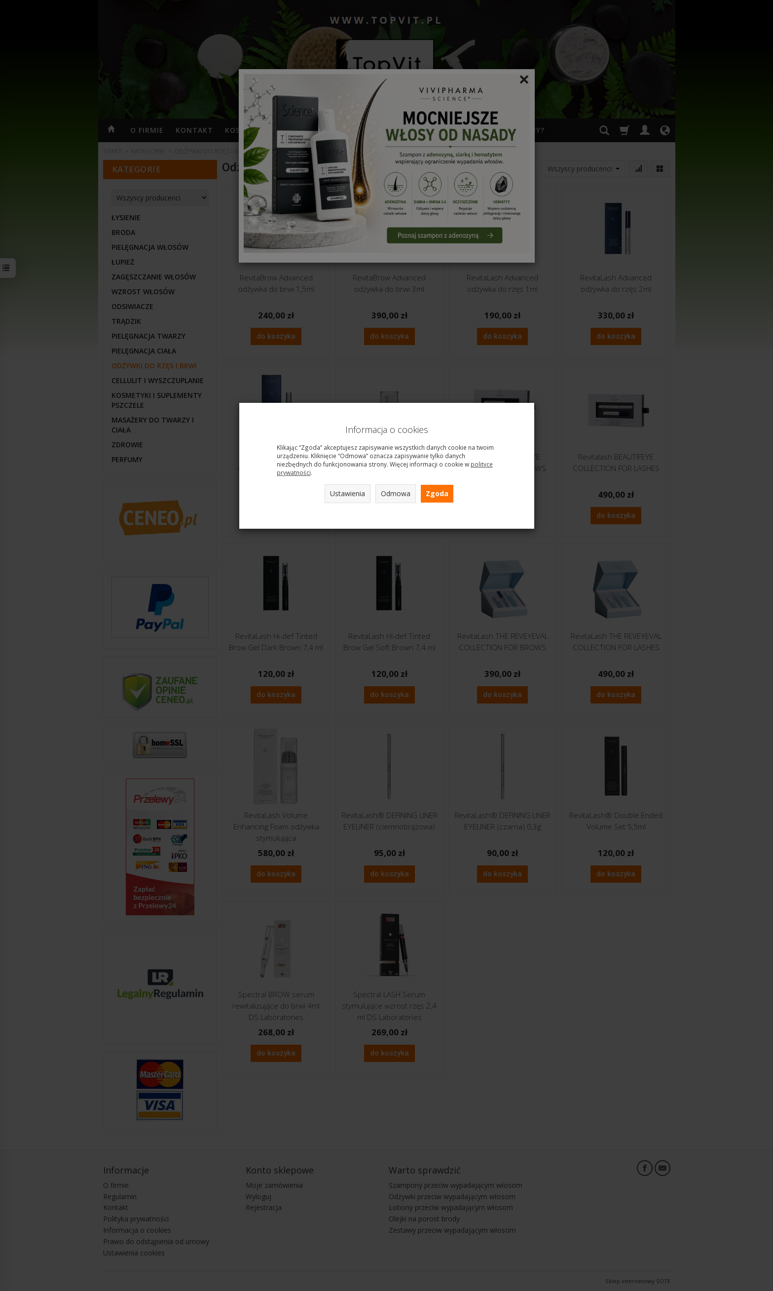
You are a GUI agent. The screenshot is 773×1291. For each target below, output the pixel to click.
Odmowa (395, 493)
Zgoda (437, 493)
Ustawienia (347, 493)
